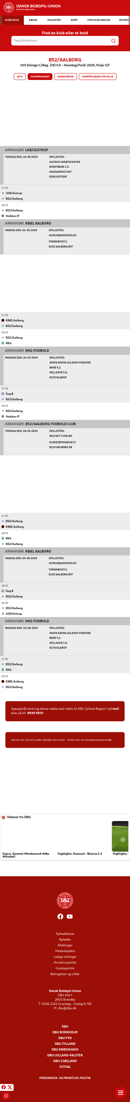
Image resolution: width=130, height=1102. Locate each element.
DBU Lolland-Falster (65, 1055)
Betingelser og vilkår (65, 974)
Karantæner (65, 77)
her (110, 739)
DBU (65, 1026)
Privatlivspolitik (65, 962)
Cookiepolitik (65, 968)
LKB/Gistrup (36, 150)
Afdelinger (65, 945)
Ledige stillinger (65, 956)
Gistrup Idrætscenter (64, 162)
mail (115, 708)
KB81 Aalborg (38, 223)
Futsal (65, 1066)
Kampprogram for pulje (97, 77)
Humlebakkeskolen (62, 235)
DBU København (65, 1049)
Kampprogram (40, 77)
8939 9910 (35, 713)
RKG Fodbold (37, 350)
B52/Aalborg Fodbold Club (50, 424)
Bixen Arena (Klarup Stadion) (69, 362)
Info (20, 77)
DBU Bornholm (65, 1032)
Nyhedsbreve (65, 933)
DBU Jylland (65, 1043)
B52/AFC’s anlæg (60, 436)
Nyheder (65, 939)
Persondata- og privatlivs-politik (65, 1078)
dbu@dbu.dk (67, 1008)
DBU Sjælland (65, 1061)
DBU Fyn (65, 1038)
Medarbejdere (65, 951)
